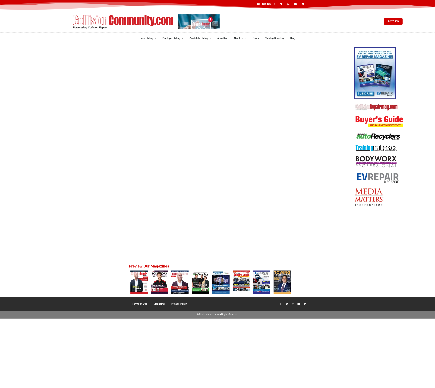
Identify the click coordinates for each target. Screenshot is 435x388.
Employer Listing (172, 38)
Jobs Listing (148, 38)
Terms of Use (139, 303)
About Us (240, 38)
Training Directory (274, 38)
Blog (292, 38)
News (256, 38)
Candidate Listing (200, 38)
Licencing (159, 303)
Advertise (222, 38)
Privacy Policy (179, 303)
